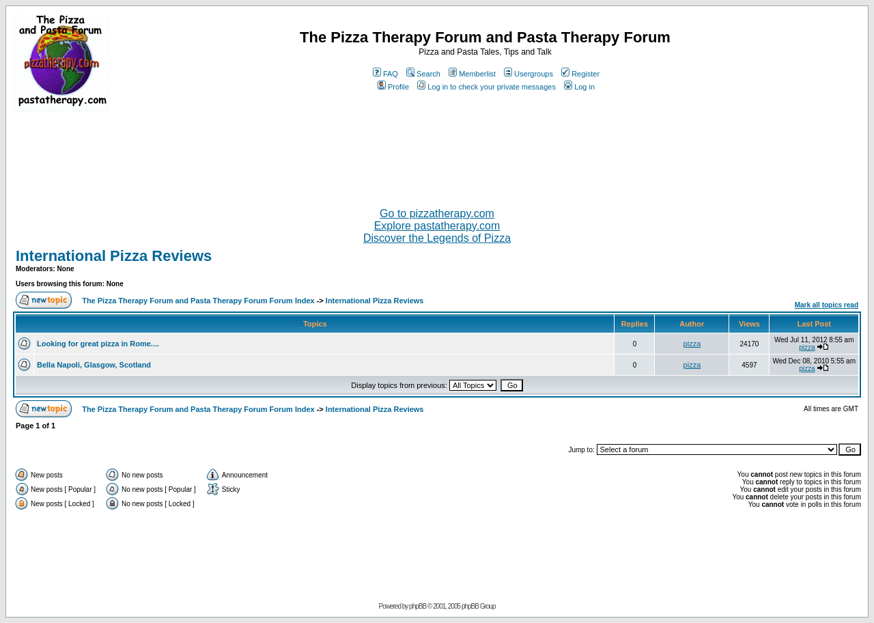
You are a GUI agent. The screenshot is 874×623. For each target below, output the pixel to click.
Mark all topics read (826, 305)
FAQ (385, 74)
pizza (692, 344)
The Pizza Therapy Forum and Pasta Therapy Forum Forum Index (198, 300)
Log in (579, 87)
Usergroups (528, 74)
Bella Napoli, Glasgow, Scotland (94, 365)
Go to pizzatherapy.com (437, 213)
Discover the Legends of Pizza (437, 238)
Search (423, 74)
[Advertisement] (437, 153)
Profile (393, 87)
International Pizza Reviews (114, 255)
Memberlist (472, 74)
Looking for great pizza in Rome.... (98, 344)
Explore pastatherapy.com (437, 226)
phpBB (417, 606)
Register (580, 74)
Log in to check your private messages (486, 87)
